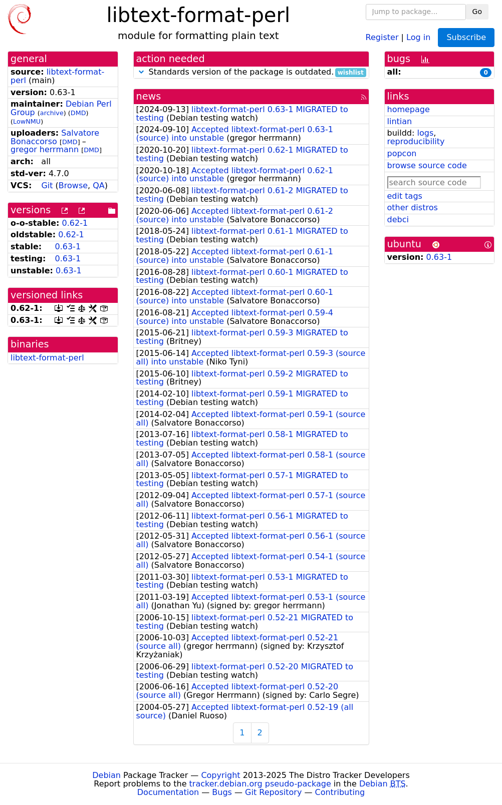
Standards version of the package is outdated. (251, 72)
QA (99, 185)
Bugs (222, 792)
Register (382, 37)
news (148, 96)
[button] (141, 72)
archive (52, 113)
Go (477, 12)
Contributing (340, 792)
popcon (402, 153)
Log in (418, 37)
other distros (412, 207)
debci (398, 219)
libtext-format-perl (57, 76)
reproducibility (416, 141)
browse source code (427, 165)
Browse (73, 185)
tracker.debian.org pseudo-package (260, 783)
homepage (408, 109)
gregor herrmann (45, 149)
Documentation (168, 792)
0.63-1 (68, 246)
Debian (106, 775)
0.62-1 (75, 223)
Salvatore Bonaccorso (55, 137)
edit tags (404, 196)
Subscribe (466, 37)
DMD (78, 113)
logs (425, 133)
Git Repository (273, 792)
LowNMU (27, 121)
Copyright (220, 775)
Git (47, 185)
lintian (399, 121)
